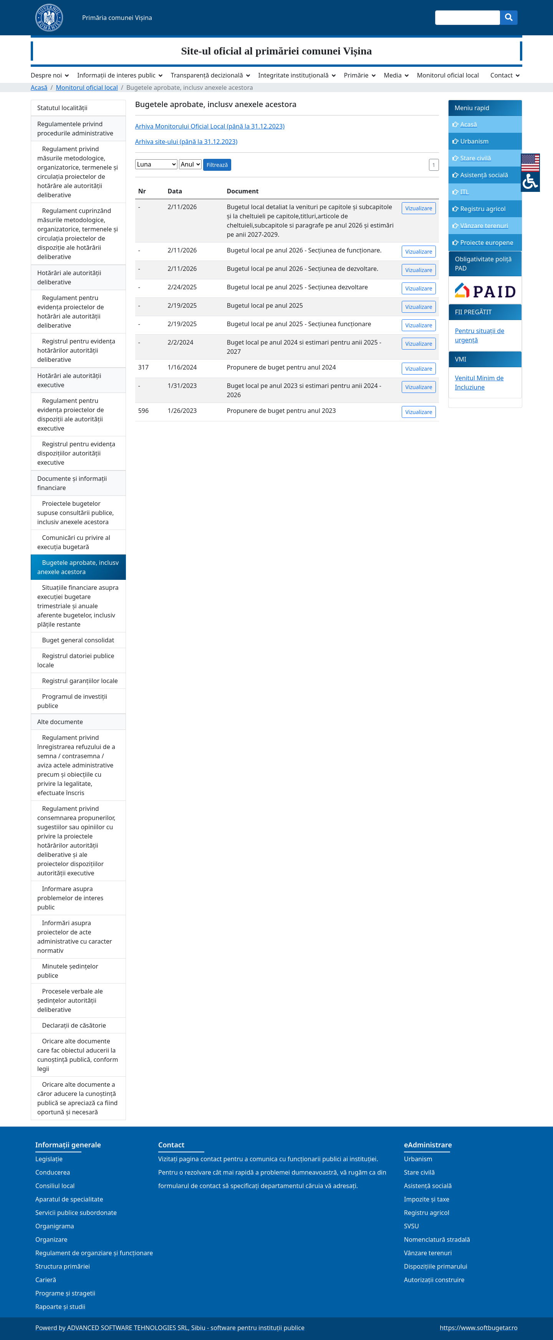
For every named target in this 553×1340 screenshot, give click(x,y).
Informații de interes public (116, 75)
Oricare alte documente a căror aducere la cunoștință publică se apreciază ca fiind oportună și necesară (77, 1098)
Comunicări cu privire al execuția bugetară (73, 542)
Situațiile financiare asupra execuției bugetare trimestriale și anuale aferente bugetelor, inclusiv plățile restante (78, 606)
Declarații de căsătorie (71, 1025)
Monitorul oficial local (448, 75)
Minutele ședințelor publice (67, 971)
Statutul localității (62, 108)
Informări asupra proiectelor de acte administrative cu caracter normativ (74, 937)
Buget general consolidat (75, 640)
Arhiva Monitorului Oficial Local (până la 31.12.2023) (210, 126)
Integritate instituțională (293, 75)
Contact (501, 75)
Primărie (356, 75)
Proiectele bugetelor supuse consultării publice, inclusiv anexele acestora (75, 512)
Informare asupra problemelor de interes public (70, 898)
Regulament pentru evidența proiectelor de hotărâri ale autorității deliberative (70, 312)
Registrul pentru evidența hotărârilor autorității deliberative (76, 350)
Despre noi (46, 75)
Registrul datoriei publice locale (75, 660)
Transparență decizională (207, 75)
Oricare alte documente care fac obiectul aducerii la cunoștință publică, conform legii (77, 1055)
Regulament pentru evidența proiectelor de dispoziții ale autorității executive (70, 414)
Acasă (39, 87)
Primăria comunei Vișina (117, 17)
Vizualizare (418, 208)
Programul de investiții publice (72, 701)
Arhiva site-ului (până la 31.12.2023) (186, 141)
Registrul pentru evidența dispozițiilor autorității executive (76, 453)
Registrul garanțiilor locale (77, 681)
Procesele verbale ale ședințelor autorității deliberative (70, 1000)
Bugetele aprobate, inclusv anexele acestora (78, 567)
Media (392, 75)
